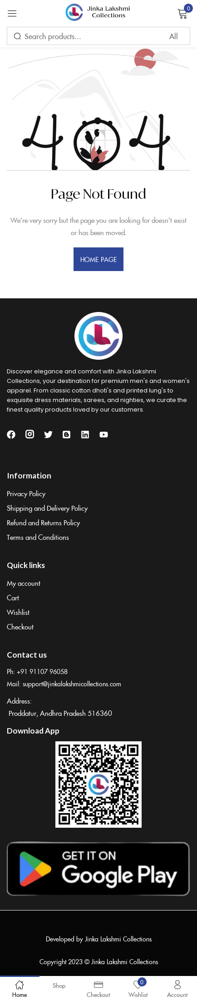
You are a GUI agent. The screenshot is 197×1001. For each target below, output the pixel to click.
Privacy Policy (26, 493)
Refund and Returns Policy (43, 522)
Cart (13, 597)
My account (23, 583)
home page (98, 259)
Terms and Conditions (38, 537)
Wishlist (18, 612)
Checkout (20, 626)
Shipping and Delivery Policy (47, 508)
